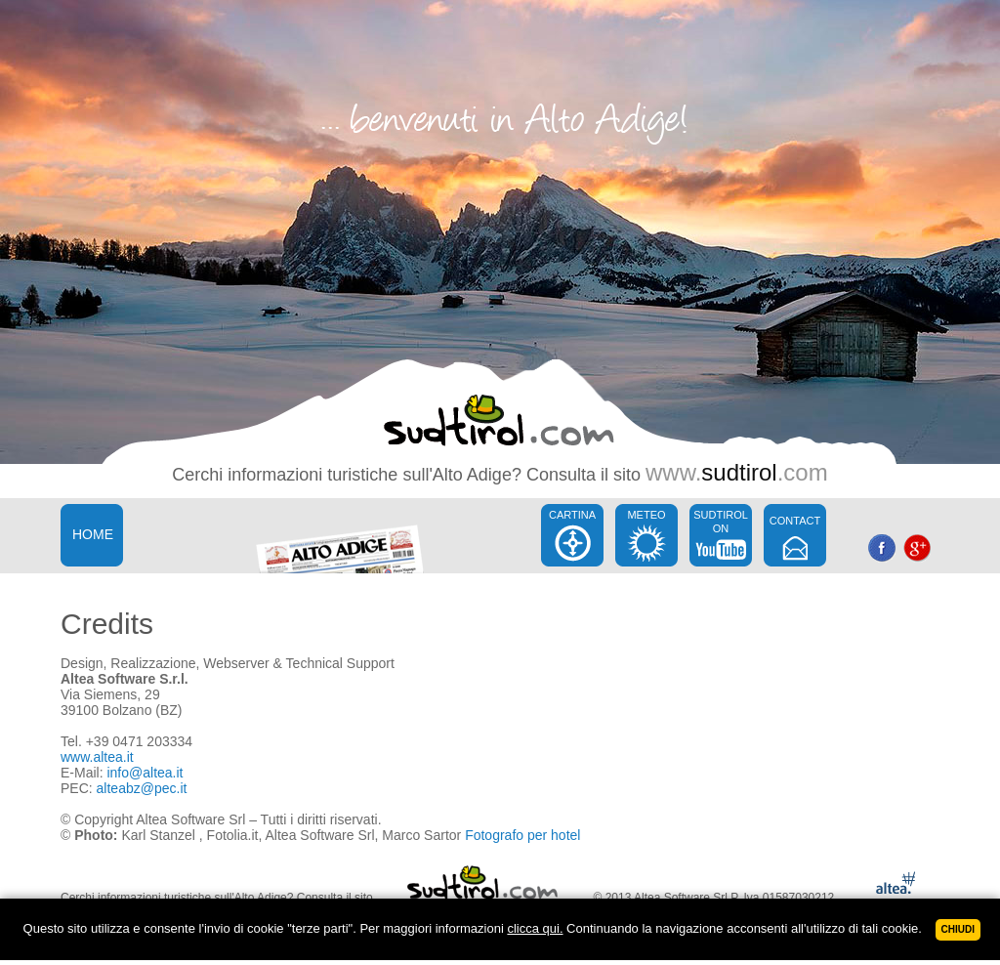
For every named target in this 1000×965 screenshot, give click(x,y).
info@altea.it (144, 772)
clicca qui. (534, 928)
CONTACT (795, 520)
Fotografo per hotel (522, 835)
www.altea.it (97, 757)
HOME (92, 534)
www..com (737, 472)
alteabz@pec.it (142, 788)
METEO (646, 515)
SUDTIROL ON (720, 521)
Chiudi (958, 929)
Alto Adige (472, 474)
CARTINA (572, 515)
